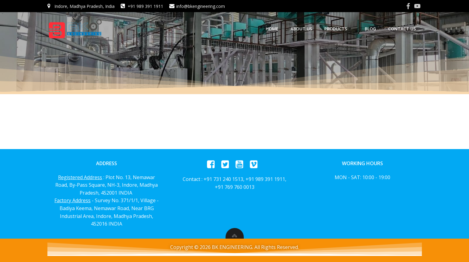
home (272, 29)
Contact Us (402, 29)
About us (301, 29)
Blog (370, 29)
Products (338, 29)
